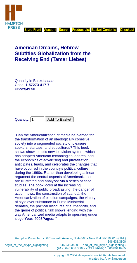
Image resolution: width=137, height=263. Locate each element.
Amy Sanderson (115, 258)
